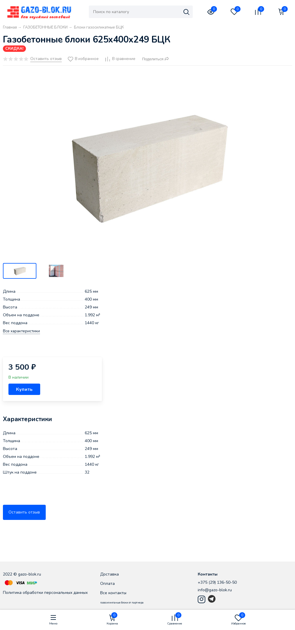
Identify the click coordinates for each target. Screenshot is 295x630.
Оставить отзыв (24, 512)
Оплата (107, 583)
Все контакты (113, 593)
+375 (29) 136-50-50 (217, 582)
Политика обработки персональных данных (45, 592)
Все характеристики (21, 331)
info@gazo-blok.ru (215, 590)
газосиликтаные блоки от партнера (122, 602)
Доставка (109, 574)
